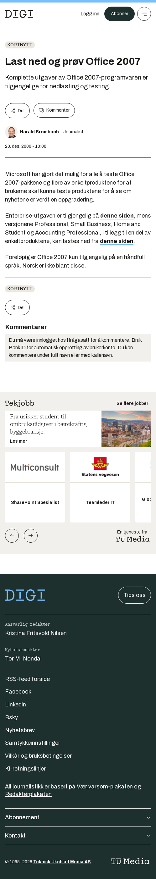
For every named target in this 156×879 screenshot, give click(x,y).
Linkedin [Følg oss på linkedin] (15, 704)
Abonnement (78, 817)
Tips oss (134, 595)
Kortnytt (20, 44)
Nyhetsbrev (20, 730)
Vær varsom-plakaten (105, 786)
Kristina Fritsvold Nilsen (36, 633)
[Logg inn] (90, 14)
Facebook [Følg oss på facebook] (18, 691)
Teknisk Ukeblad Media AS (62, 862)
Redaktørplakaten (28, 794)
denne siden (117, 216)
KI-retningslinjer (25, 769)
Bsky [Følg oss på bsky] (11, 717)
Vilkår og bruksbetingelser (38, 756)
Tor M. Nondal (23, 658)
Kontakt (78, 835)
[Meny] (144, 14)
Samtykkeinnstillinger (32, 743)
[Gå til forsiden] (19, 14)
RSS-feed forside (27, 679)
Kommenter (54, 110)
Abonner (119, 13)
